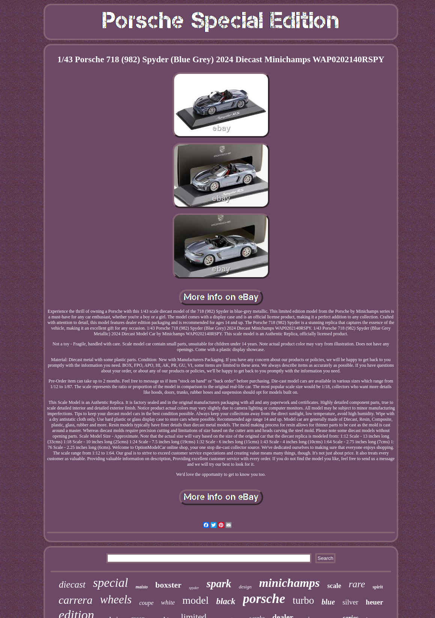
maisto (141, 587)
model (195, 600)
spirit (378, 587)
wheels (116, 599)
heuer (374, 602)
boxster (168, 585)
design (245, 587)
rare (357, 584)
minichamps (289, 583)
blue (328, 602)
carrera (76, 600)
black (225, 601)
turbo (303, 600)
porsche (264, 598)
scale (334, 586)
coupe (146, 603)
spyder (194, 588)
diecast (72, 584)
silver (350, 602)
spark (218, 584)
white (168, 602)
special (110, 583)
